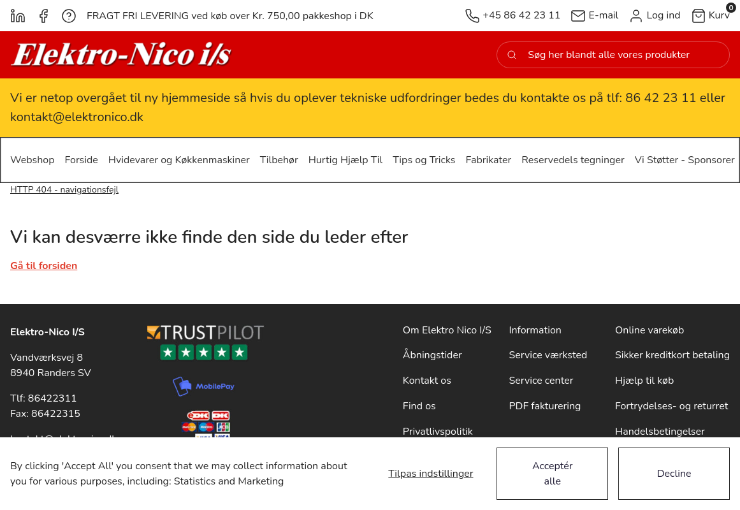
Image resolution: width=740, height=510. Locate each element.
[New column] (121, 54)
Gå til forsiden (43, 266)
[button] (654, 16)
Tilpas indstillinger (430, 474)
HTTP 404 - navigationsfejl (64, 190)
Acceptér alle (552, 473)
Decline (674, 474)
